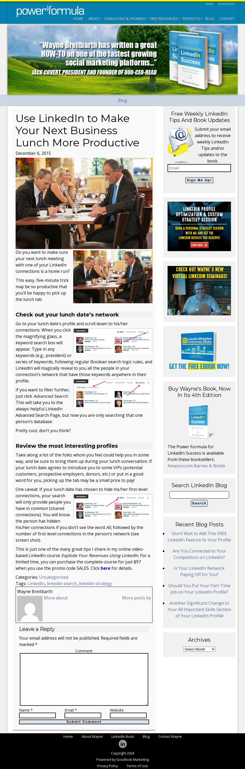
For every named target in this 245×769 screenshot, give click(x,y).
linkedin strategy (95, 583)
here (105, 568)
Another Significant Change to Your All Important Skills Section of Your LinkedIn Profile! (199, 609)
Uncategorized (53, 577)
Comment (84, 650)
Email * (70, 710)
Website (117, 710)
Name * (26, 710)
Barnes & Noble (209, 466)
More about (56, 598)
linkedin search (62, 583)
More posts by (136, 598)
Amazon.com (181, 466)
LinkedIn (36, 583)
